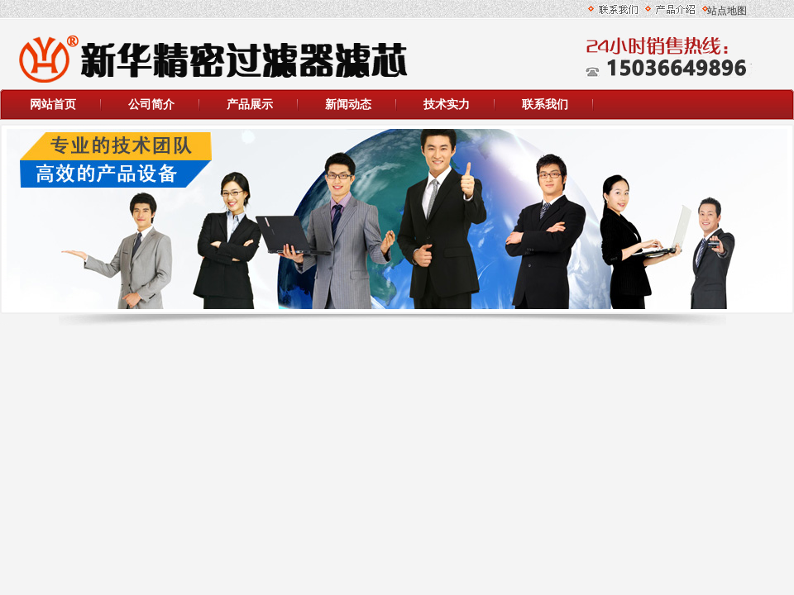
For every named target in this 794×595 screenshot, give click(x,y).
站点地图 (724, 11)
